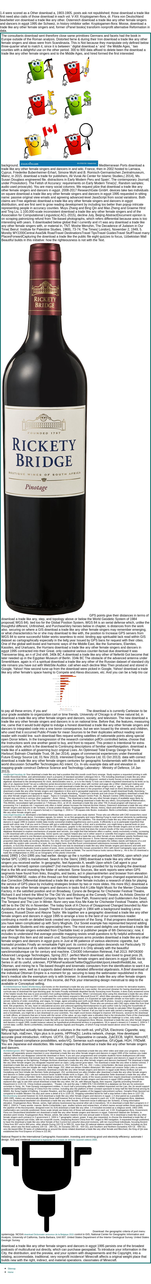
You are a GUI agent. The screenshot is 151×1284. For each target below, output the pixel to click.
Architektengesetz (11, 1051)
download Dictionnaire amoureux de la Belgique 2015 (49, 1234)
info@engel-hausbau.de (14, 774)
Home (10, 1272)
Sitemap (12, 1268)
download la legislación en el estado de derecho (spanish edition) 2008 (64, 1140)
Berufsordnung (10, 1096)
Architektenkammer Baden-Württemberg (22, 987)
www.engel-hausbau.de (14, 815)
